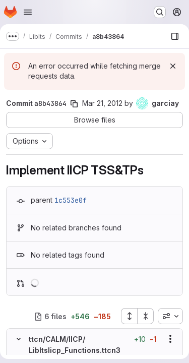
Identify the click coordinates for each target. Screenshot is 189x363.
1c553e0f (70, 200)
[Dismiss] (173, 66)
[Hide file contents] (19, 339)
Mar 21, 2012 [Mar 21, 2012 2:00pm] (102, 103)
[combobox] (170, 316)
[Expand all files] (129, 316)
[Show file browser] (175, 36)
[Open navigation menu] (28, 12)
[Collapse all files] (146, 316)
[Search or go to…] (160, 12)
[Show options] (170, 339)
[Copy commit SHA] (74, 104)
